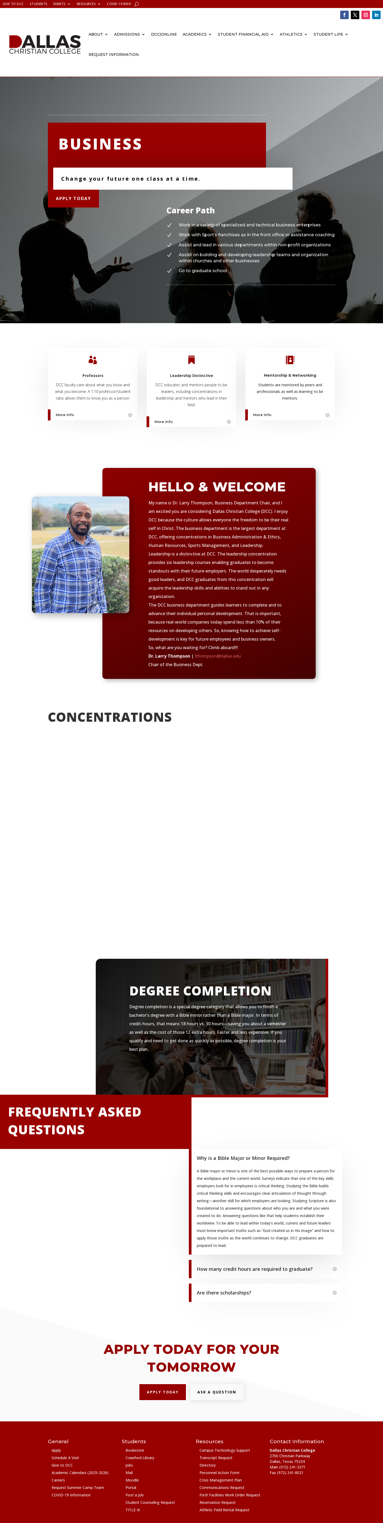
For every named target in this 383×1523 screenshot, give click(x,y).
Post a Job (135, 1494)
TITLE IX (133, 1509)
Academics (195, 34)
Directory (207, 1465)
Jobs (129, 1465)
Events (59, 4)
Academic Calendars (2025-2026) (80, 1472)
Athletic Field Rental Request (224, 1509)
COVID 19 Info (119, 4)
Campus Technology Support (224, 1450)
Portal (131, 1487)
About (96, 34)
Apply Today (73, 198)
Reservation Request (217, 1502)
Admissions (127, 34)
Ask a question (216, 1392)
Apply (56, 1450)
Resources (86, 4)
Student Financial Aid (243, 34)
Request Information (114, 54)
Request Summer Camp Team (78, 1487)
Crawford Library (140, 1457)
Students (39, 4)
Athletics (291, 34)
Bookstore (135, 1450)
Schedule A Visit (65, 1457)
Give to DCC (13, 4)
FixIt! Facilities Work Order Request (229, 1494)
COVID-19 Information (71, 1494)
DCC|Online (164, 34)
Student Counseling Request (150, 1502)
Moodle (132, 1480)
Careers (58, 1480)
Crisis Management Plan (220, 1480)
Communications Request (221, 1487)
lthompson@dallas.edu (218, 656)
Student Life (328, 34)
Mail (129, 1472)
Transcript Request (215, 1457)
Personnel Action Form (219, 1472)
